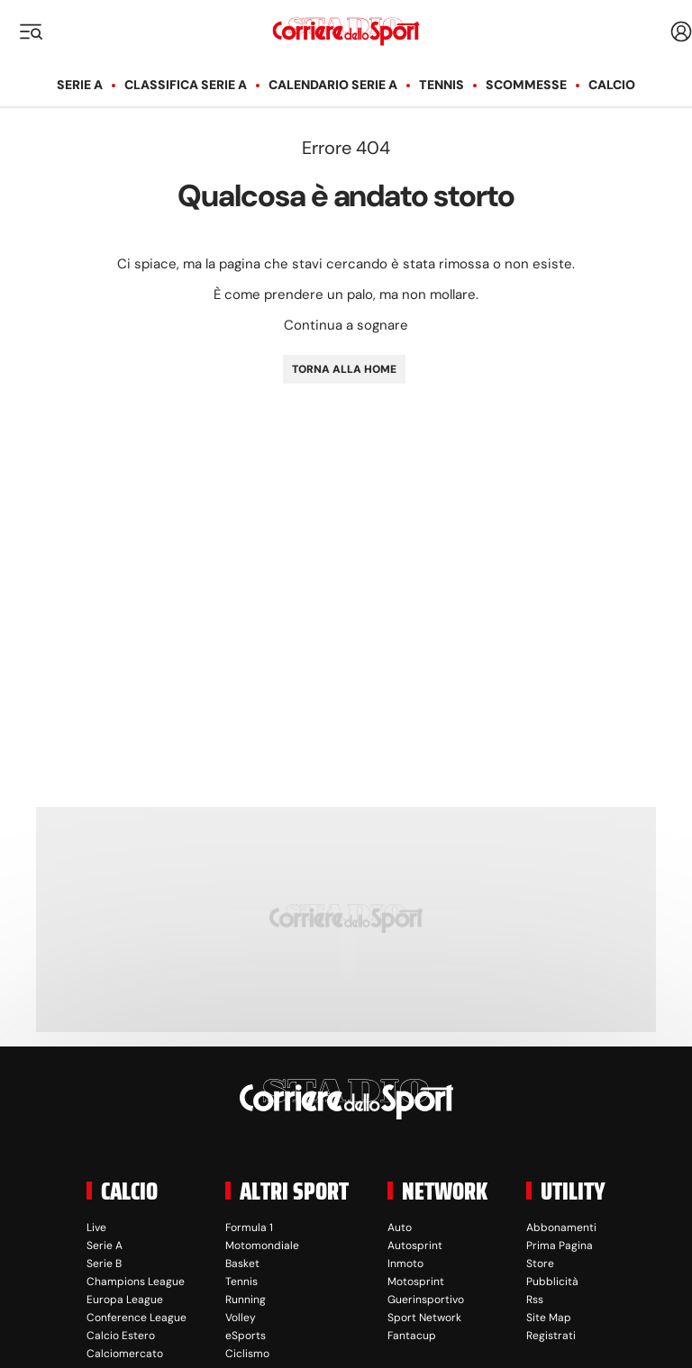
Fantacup (411, 1335)
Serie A (80, 85)
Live (96, 1227)
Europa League (124, 1299)
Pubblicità (552, 1281)
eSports (245, 1335)
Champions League (135, 1281)
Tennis (441, 85)
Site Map (548, 1317)
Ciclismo (247, 1353)
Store (540, 1263)
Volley (240, 1317)
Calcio (611, 85)
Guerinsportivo (425, 1299)
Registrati (551, 1335)
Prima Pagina (559, 1245)
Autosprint (414, 1245)
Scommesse (526, 85)
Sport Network (424, 1317)
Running (245, 1299)
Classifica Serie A (185, 85)
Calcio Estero (120, 1335)
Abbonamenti (561, 1227)
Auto (399, 1227)
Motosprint (415, 1281)
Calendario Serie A (333, 85)
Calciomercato (124, 1353)
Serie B (104, 1263)
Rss (534, 1299)
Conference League (136, 1317)
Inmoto (405, 1263)
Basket (242, 1263)
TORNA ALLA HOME (344, 369)
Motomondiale (262, 1245)
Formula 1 (249, 1227)
